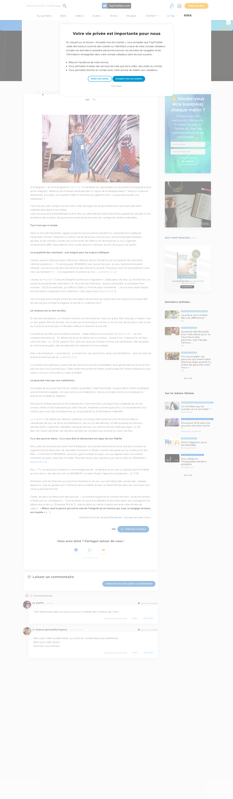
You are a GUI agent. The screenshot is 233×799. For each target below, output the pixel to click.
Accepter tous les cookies (129, 79)
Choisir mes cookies (100, 79)
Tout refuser (116, 86)
